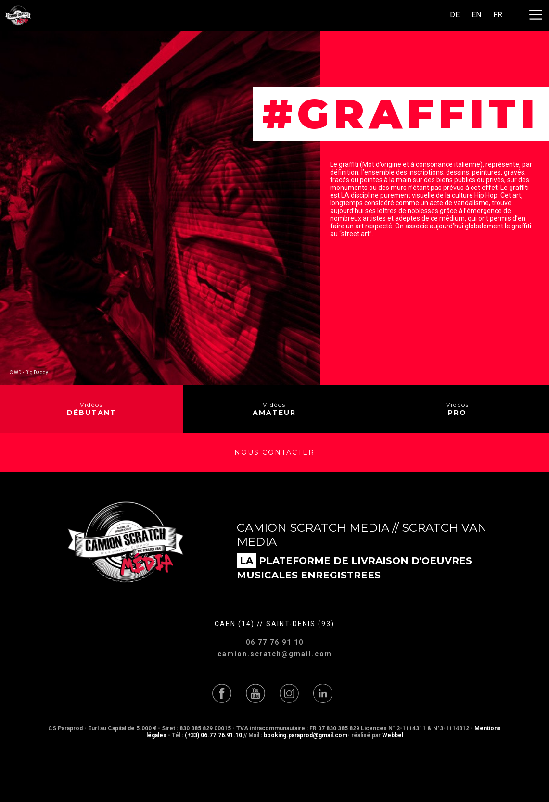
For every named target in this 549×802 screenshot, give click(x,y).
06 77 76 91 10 (275, 642)
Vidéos (91, 409)
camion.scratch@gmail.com (274, 654)
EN (476, 14)
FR (497, 14)
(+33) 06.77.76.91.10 (213, 735)
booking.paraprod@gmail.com (305, 735)
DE (455, 14)
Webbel (392, 735)
